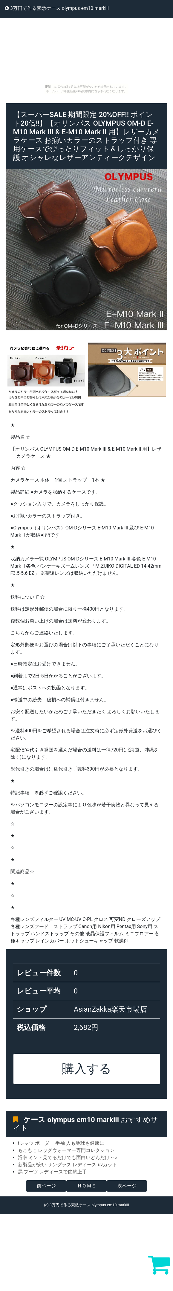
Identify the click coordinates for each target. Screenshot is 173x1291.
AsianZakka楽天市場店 (110, 1009)
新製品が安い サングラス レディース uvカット (67, 1164)
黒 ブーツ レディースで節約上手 (52, 1172)
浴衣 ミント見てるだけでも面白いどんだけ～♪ (67, 1157)
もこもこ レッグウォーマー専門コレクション (66, 1150)
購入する (86, 1069)
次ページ (127, 1186)
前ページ (46, 1186)
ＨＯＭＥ (86, 1186)
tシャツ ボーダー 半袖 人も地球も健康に (61, 1143)
